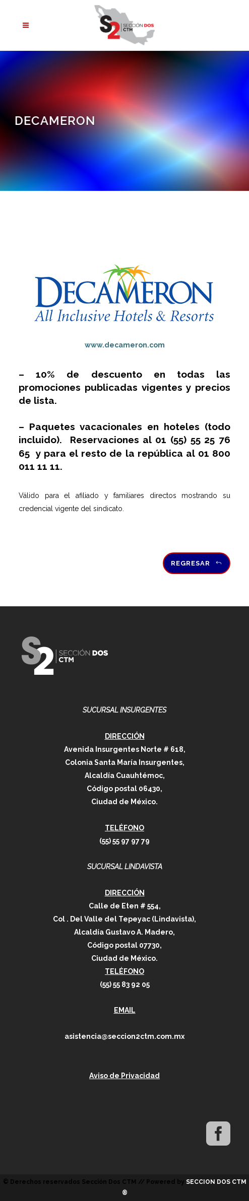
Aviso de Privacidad (124, 1076)
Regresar (196, 563)
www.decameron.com (125, 345)
